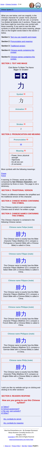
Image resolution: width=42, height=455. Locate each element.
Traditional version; (18, 46)
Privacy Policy (16, 446)
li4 (21, 144)
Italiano (30, 446)
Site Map (24, 446)
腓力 (21, 234)
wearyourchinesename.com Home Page (21, 439)
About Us (7, 446)
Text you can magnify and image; (23, 37)
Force (3, 176)
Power (3, 174)
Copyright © (11, 437)
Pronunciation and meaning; (21, 41)
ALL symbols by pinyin (12, 419)
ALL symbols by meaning (13, 423)
